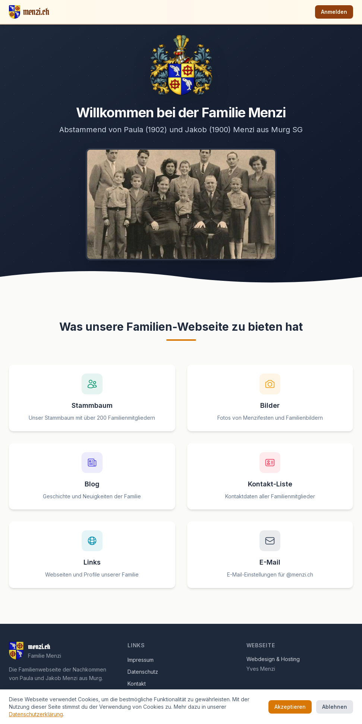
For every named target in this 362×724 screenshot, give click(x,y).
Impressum (141, 660)
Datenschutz (143, 672)
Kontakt (137, 683)
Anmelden (334, 12)
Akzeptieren (290, 707)
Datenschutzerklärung (36, 714)
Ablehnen (334, 707)
